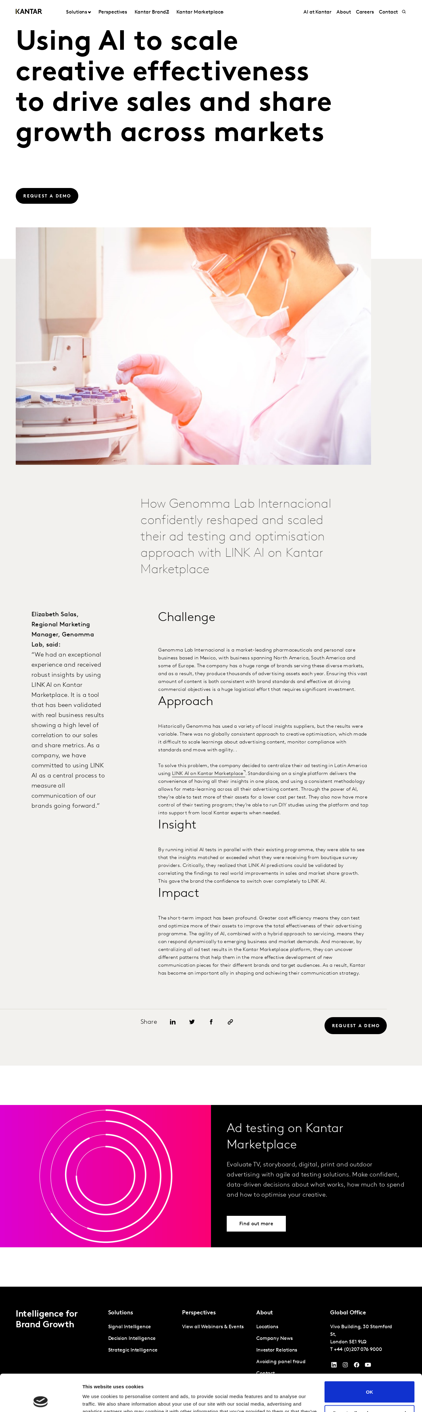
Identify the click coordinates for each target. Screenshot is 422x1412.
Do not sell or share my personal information (369, 1378)
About (343, 12)
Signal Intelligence (129, 1326)
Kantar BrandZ (152, 12)
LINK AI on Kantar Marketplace (207, 773)
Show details (97, 1399)
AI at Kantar (317, 12)
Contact (388, 12)
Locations (267, 1326)
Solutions (76, 12)
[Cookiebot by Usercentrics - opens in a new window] (40, 1399)
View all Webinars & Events (213, 1326)
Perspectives (112, 12)
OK (369, 1355)
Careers (365, 12)
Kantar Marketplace (199, 12)
